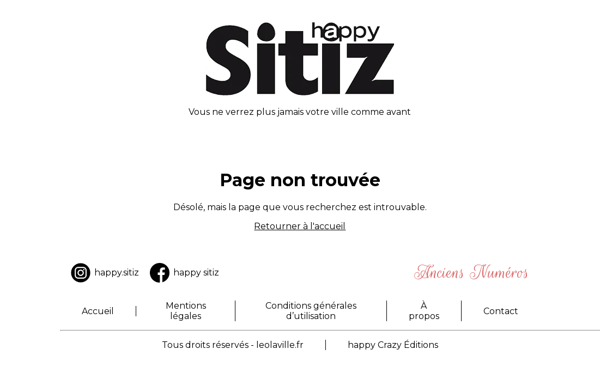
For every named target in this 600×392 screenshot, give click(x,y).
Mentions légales (186, 311)
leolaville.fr (280, 345)
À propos (424, 311)
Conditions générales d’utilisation (310, 311)
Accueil (98, 311)
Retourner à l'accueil (300, 226)
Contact (500, 311)
